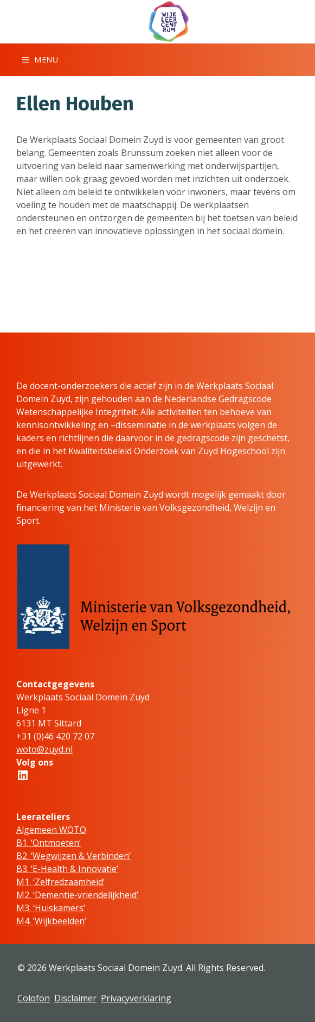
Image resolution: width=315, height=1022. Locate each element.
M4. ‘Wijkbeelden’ (51, 921)
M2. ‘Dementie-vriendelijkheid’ (77, 895)
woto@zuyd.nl (44, 749)
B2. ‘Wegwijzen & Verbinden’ (73, 856)
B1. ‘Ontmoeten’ (48, 843)
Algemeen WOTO (51, 830)
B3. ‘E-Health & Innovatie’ (67, 869)
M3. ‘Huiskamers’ (50, 908)
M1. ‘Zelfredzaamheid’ (60, 882)
